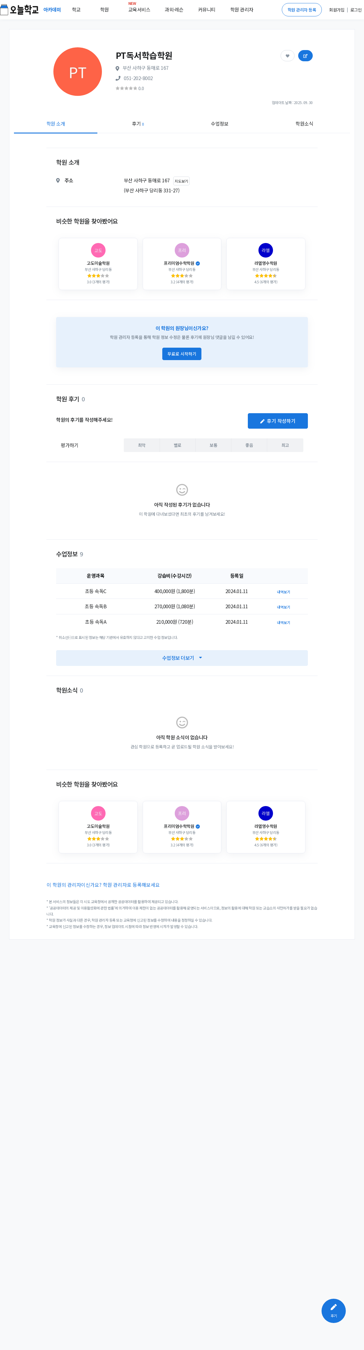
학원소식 (304, 123)
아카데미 (52, 9)
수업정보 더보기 (182, 657)
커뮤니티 (207, 9)
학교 (76, 9)
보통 (213, 445)
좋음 (249, 445)
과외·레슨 (174, 9)
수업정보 (219, 123)
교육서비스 (139, 8)
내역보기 (283, 591)
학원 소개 (55, 123)
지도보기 (181, 181)
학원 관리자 (241, 9)
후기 (138, 123)
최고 (285, 445)
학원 (104, 9)
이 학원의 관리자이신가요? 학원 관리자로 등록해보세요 (103, 884)
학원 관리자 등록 (302, 10)
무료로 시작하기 (181, 354)
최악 (142, 445)
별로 (177, 445)
